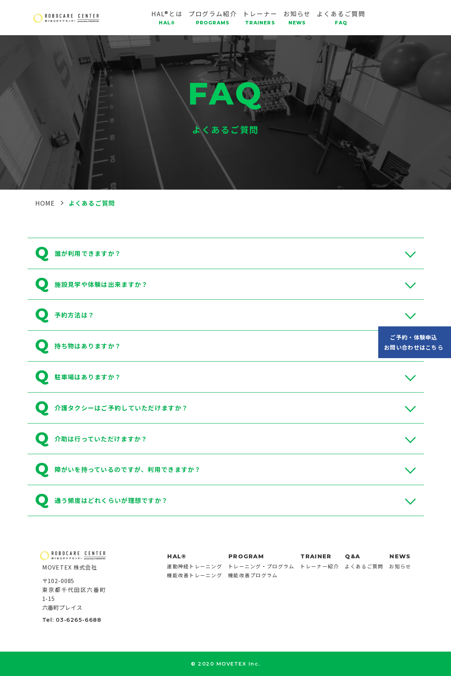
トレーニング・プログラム (261, 566)
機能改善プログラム (253, 575)
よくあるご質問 (341, 17)
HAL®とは (167, 17)
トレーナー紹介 (319, 566)
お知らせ (297, 17)
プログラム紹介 (213, 17)
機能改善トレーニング (194, 575)
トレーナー (260, 17)
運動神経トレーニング (194, 566)
